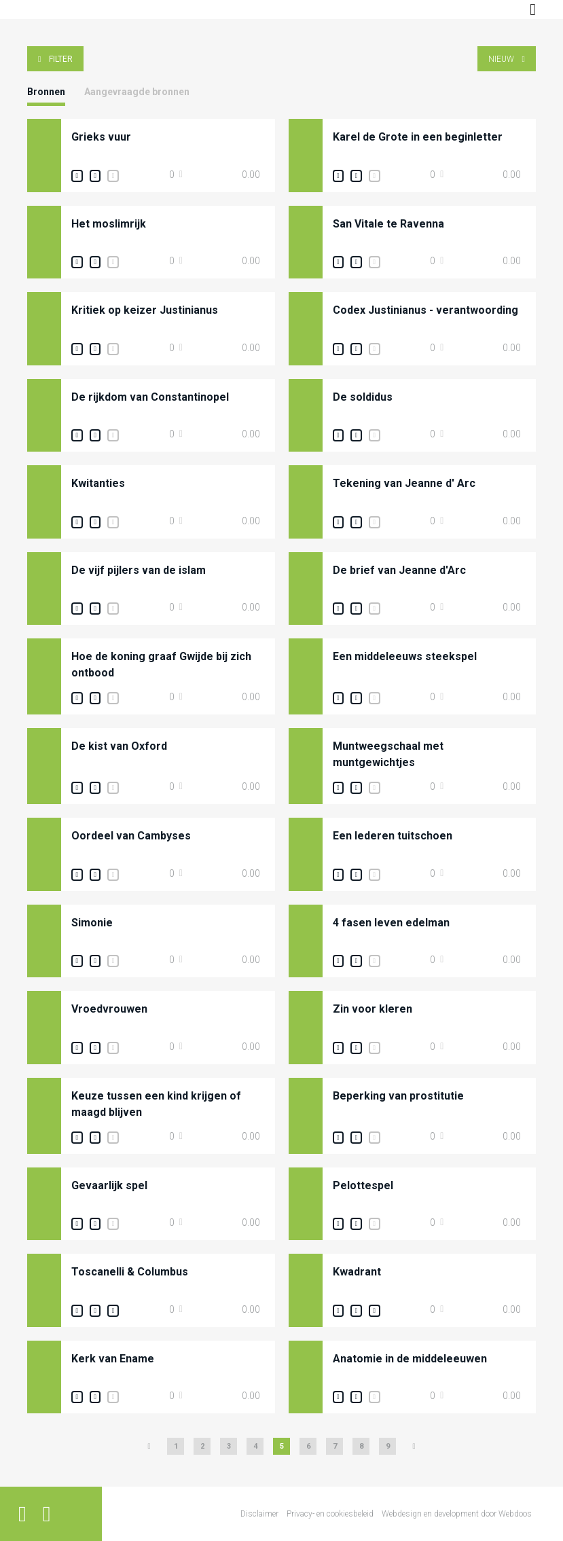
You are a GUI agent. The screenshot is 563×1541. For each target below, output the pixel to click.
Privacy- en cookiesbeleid (330, 1514)
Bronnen (46, 91)
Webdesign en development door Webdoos (457, 1514)
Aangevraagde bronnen (136, 91)
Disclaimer (259, 1514)
